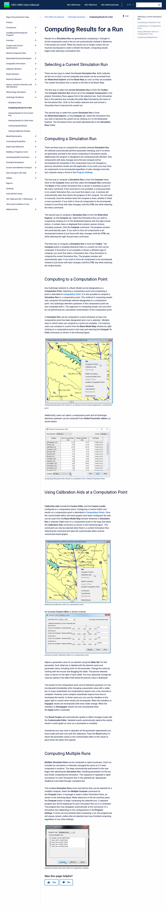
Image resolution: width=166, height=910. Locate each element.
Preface (9, 22)
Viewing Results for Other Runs (20, 121)
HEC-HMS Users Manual (25, 4)
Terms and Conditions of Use (17, 204)
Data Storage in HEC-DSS (16, 173)
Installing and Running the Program (16, 34)
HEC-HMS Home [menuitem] (73, 5)
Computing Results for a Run (20, 108)
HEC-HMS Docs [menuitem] (91, 5)
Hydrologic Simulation (15, 97)
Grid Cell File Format (14, 194)
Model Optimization (14, 136)
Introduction (11, 28)
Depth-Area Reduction (15, 147)
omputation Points (96, 512)
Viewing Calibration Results (19, 131)
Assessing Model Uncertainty (17, 157)
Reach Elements (12, 74)
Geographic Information (16, 64)
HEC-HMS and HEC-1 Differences (19, 199)
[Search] (149, 4)
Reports (9, 183)
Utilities (9, 178)
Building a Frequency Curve (17, 152)
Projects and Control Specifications (14, 47)
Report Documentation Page (17, 17)
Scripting (9, 188)
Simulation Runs (14, 103)
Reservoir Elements (14, 79)
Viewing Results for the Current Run (20, 114)
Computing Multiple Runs (147, 37)
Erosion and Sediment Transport (19, 168)
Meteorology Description (16, 92)
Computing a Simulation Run (148, 22)
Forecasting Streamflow (16, 141)
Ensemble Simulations (15, 162)
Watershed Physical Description (19, 58)
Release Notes (12, 209)
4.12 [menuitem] (129, 5)
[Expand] (35, 27)
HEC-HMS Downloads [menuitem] (110, 5)
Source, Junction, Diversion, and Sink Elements (19, 86)
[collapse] (35, 97)
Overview (10, 40)
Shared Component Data (16, 53)
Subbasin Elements (14, 69)
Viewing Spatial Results (17, 126)
